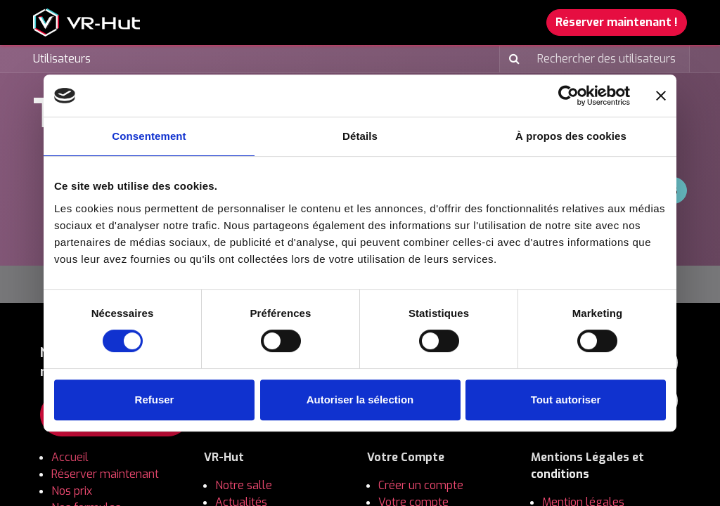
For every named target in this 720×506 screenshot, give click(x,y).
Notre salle (243, 485)
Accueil (70, 457)
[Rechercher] (511, 59)
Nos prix (73, 491)
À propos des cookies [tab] (570, 136)
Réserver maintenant (105, 474)
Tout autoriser (566, 400)
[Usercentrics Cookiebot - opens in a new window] (568, 95)
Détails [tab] (360, 136)
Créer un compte (422, 485)
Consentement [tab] (149, 136)
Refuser (154, 400)
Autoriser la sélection (360, 400)
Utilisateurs (62, 58)
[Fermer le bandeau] (661, 95)
